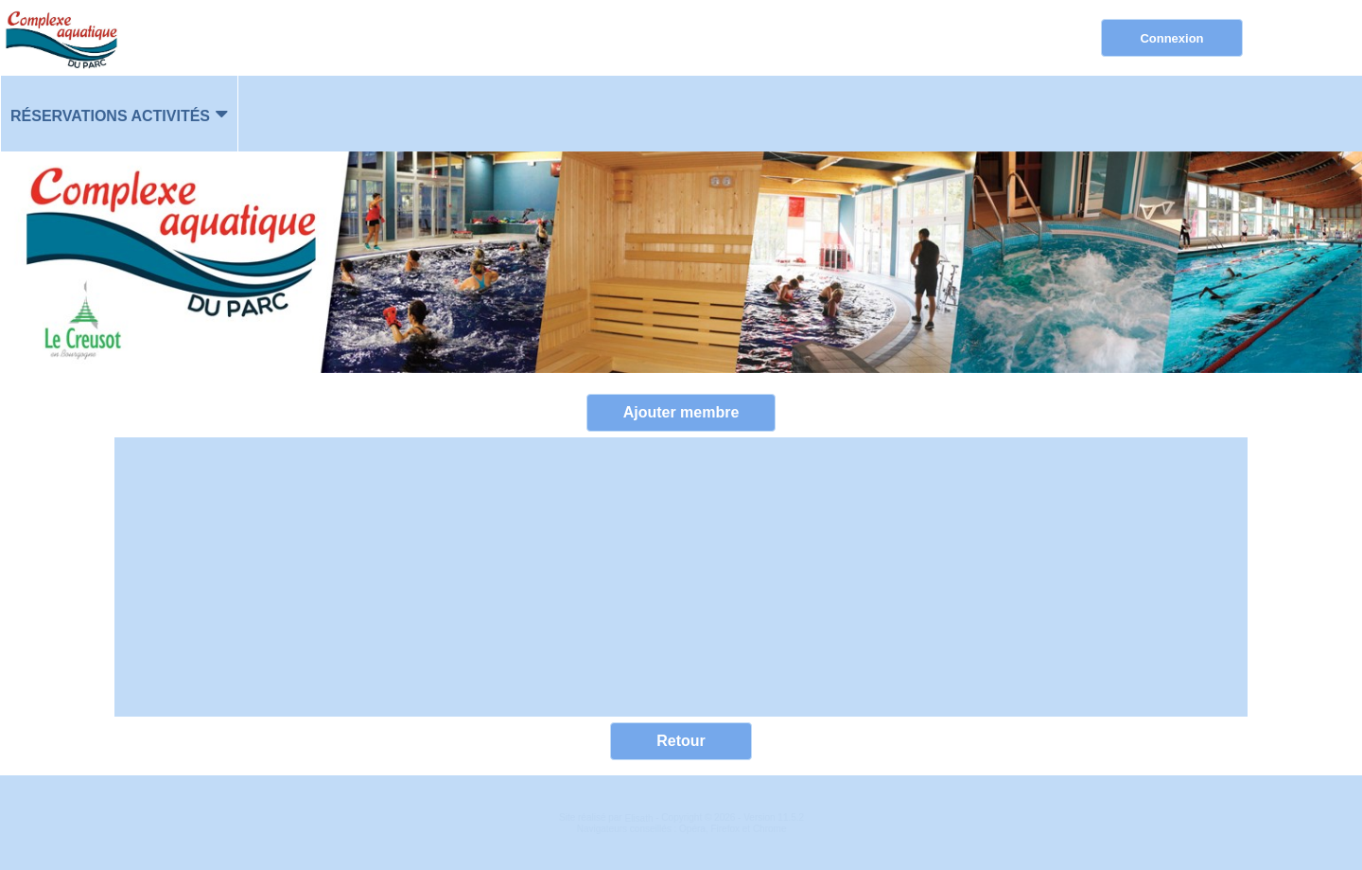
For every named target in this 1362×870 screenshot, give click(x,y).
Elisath (639, 818)
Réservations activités (110, 116)
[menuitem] (119, 113)
